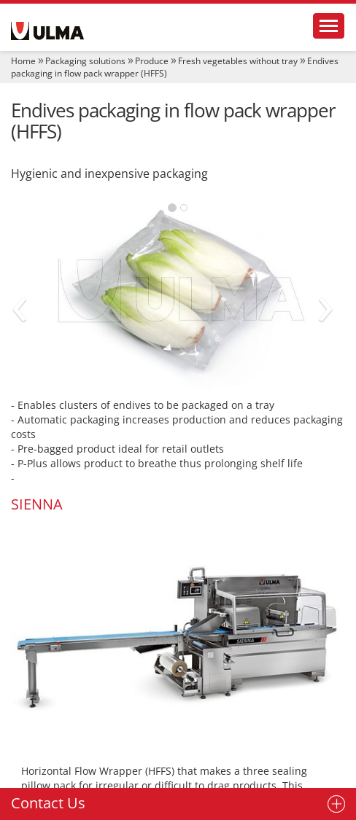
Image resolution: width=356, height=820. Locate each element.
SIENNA (37, 504)
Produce (152, 61)
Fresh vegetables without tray (238, 61)
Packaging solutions (85, 61)
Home (23, 61)
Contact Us (48, 803)
